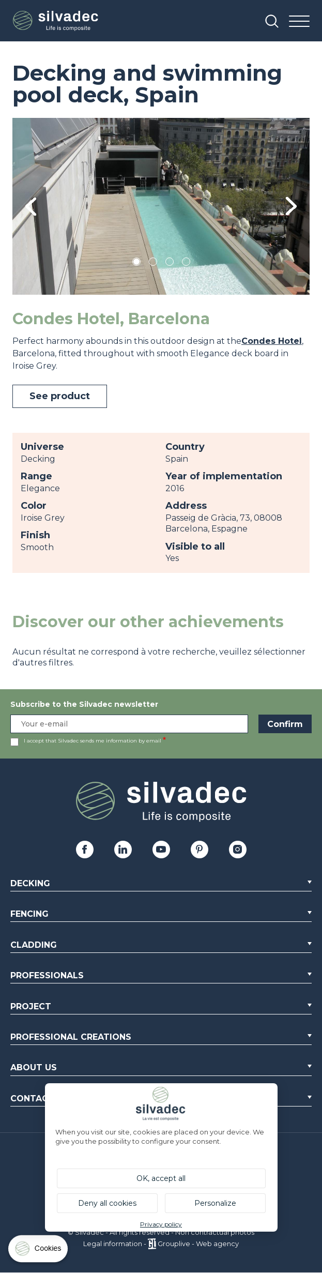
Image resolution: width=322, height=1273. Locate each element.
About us (33, 1067)
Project (30, 1006)
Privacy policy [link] (161, 1224)
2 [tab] (153, 263)
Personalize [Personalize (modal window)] (215, 1203)
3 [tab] (169, 263)
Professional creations (70, 1037)
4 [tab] (186, 263)
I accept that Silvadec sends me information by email (92, 740)
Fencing (29, 914)
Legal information (112, 1243)
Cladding (33, 945)
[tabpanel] (161, 206)
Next (291, 206)
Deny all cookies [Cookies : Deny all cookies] (107, 1203)
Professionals (47, 975)
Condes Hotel (271, 341)
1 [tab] (136, 263)
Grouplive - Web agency (198, 1243)
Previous (31, 206)
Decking (30, 883)
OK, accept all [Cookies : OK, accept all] (161, 1178)
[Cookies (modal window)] (39, 1251)
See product (59, 396)
